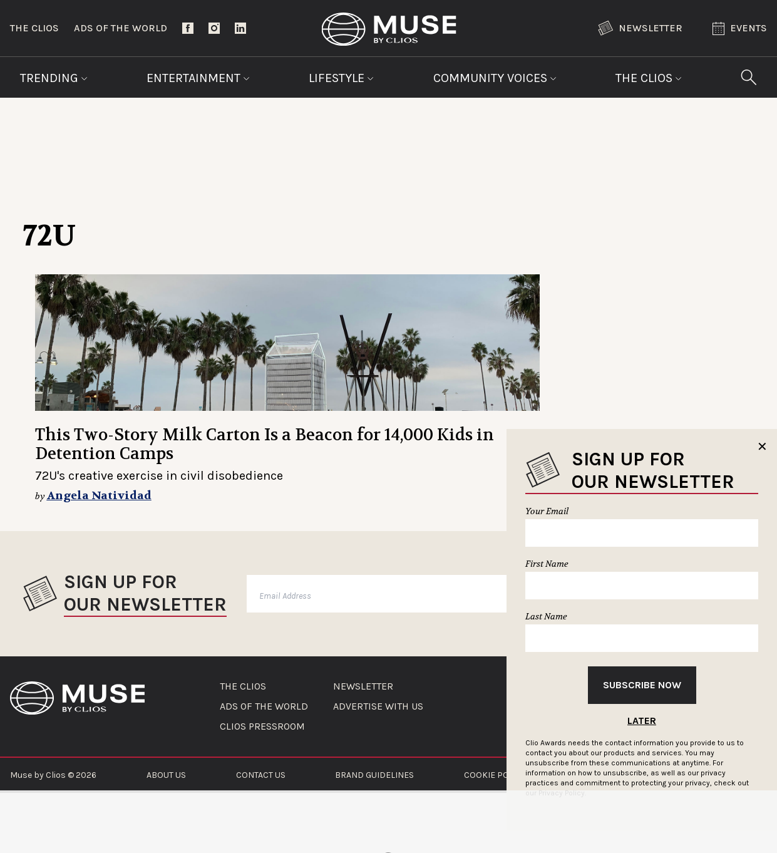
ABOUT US (166, 775)
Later (641, 720)
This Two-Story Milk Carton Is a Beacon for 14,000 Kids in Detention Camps (264, 444)
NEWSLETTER (363, 686)
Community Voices (495, 78)
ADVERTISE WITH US (378, 706)
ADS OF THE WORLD (264, 706)
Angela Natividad (99, 496)
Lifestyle (341, 78)
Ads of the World (120, 28)
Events (740, 28)
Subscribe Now (642, 685)
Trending (54, 78)
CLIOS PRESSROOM (262, 726)
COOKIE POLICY (495, 775)
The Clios (34, 28)
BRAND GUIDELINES (374, 775)
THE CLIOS (243, 686)
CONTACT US (261, 775)
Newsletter (640, 28)
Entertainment (198, 78)
